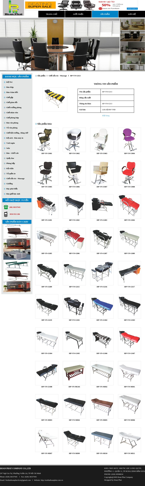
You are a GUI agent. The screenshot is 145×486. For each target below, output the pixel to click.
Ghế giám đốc (12, 102)
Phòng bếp (10, 163)
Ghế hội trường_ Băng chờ (17, 133)
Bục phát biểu (12, 189)
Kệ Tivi (9, 82)
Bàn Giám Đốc (12, 92)
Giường (9, 184)
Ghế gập (9, 97)
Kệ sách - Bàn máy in (14, 138)
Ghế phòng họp (12, 118)
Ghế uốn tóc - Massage (15, 178)
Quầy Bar (10, 158)
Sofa (8, 148)
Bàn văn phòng (12, 123)
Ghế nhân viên (12, 112)
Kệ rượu (9, 168)
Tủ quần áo (11, 173)
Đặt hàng (105, 115)
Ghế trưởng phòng (13, 107)
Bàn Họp (10, 87)
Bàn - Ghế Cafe (12, 153)
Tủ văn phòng (11, 128)
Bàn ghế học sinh (13, 194)
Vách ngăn (10, 143)
